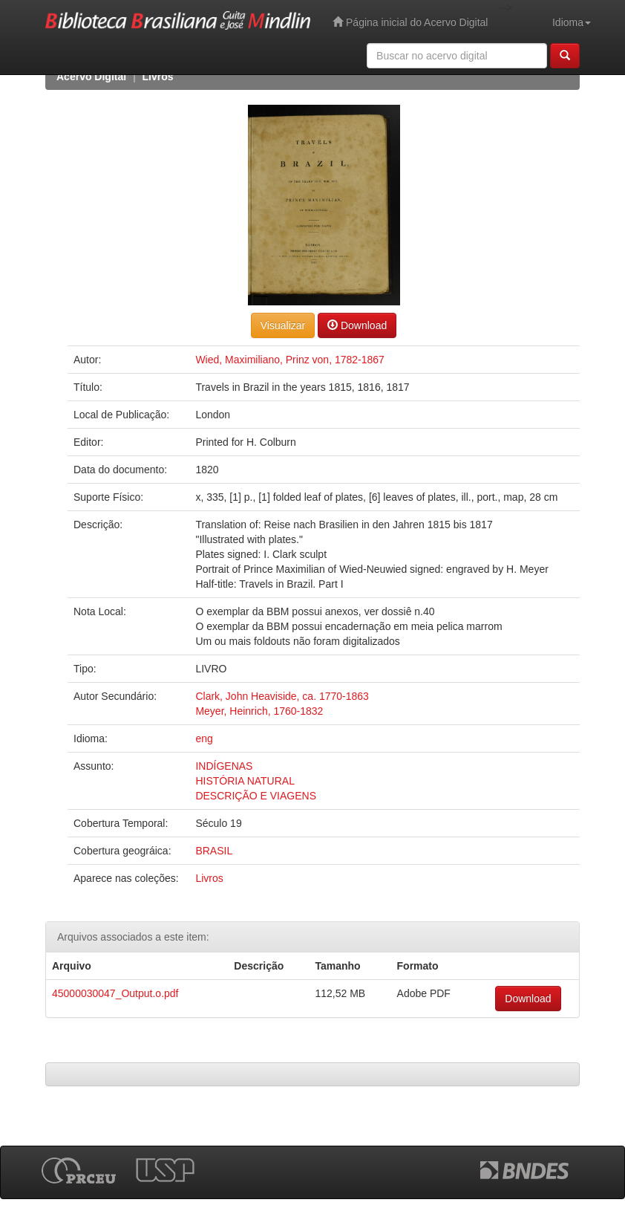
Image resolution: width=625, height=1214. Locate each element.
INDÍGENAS (223, 766)
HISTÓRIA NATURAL (245, 781)
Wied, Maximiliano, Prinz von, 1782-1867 (289, 360)
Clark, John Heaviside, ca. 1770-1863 (281, 696)
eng (203, 738)
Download (357, 325)
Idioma (571, 22)
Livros (158, 76)
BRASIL (213, 851)
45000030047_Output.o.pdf (115, 993)
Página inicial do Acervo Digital (410, 22)
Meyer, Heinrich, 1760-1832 (259, 711)
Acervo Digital (91, 76)
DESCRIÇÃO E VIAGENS (255, 796)
